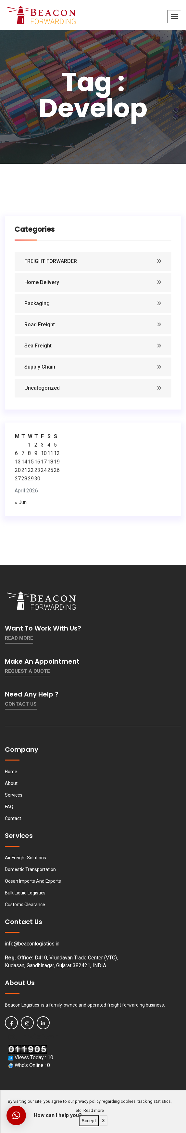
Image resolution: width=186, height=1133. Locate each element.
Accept (88, 1120)
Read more (93, 1110)
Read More (19, 638)
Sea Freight (38, 346)
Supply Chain (39, 367)
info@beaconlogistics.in (32, 944)
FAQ (9, 806)
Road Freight (39, 324)
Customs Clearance (25, 904)
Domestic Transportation (30, 869)
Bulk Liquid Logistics (25, 892)
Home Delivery (41, 282)
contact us (21, 704)
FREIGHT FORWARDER (50, 261)
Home (11, 771)
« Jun (21, 502)
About (11, 783)
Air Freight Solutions (25, 857)
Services (13, 795)
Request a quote (27, 671)
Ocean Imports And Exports (33, 881)
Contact (13, 818)
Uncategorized (42, 388)
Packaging (37, 303)
